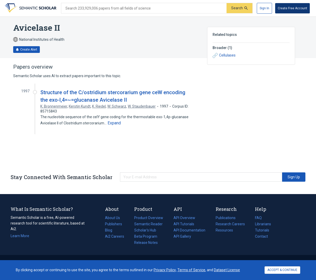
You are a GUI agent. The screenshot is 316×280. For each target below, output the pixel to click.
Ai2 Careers (114, 236)
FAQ (258, 218)
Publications (226, 218)
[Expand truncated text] (114, 123)
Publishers (113, 224)
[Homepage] (30, 8)
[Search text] (144, 8)
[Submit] (239, 8)
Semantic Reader (148, 224)
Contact (261, 236)
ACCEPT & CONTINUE (282, 270)
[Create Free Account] (292, 8)
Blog (110, 230)
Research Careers (230, 224)
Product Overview (148, 218)
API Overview (184, 218)
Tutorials (262, 230)
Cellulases (224, 55)
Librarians (263, 224)
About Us (112, 218)
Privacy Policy (165, 270)
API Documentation (189, 230)
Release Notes (146, 243)
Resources (224, 230)
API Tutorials (184, 224)
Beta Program (145, 236)
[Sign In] (264, 8)
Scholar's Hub (145, 230)
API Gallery (182, 236)
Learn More (20, 236)
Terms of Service (191, 270)
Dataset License (227, 270)
